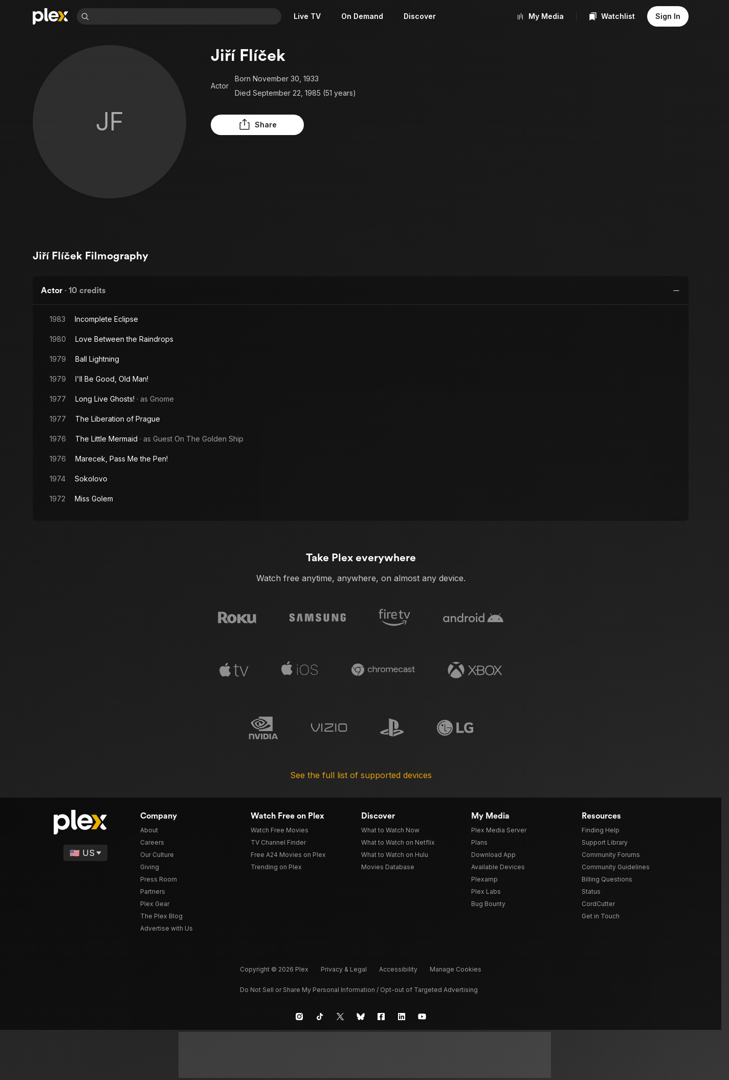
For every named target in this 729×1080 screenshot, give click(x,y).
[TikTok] (320, 1011)
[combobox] (187, 16)
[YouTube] (422, 1011)
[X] (340, 1011)
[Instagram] (299, 1011)
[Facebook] (381, 1011)
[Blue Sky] (360, 1011)
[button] (236, 125)
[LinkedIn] (401, 1011)
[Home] (51, 16)
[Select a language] (86, 848)
